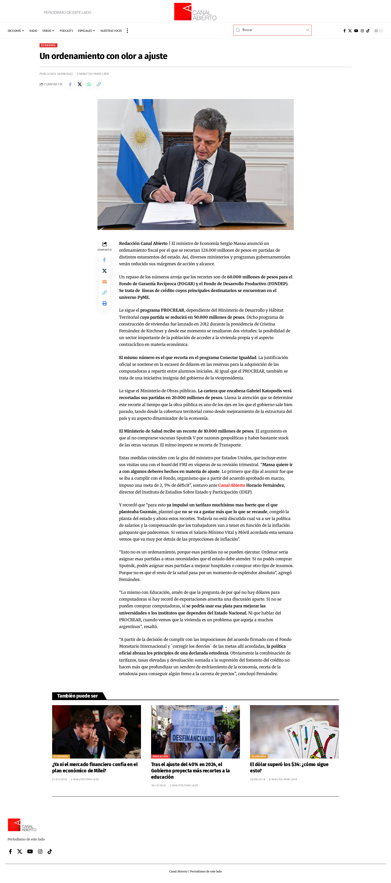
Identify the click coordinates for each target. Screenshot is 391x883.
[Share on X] (82, 86)
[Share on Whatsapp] (92, 86)
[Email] (104, 286)
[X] (350, 31)
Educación (160, 758)
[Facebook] (344, 31)
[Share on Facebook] (71, 86)
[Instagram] (362, 31)
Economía (50, 45)
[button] (127, 31)
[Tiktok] (368, 31)
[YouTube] (356, 31)
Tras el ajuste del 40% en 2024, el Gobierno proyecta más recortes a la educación (190, 772)
